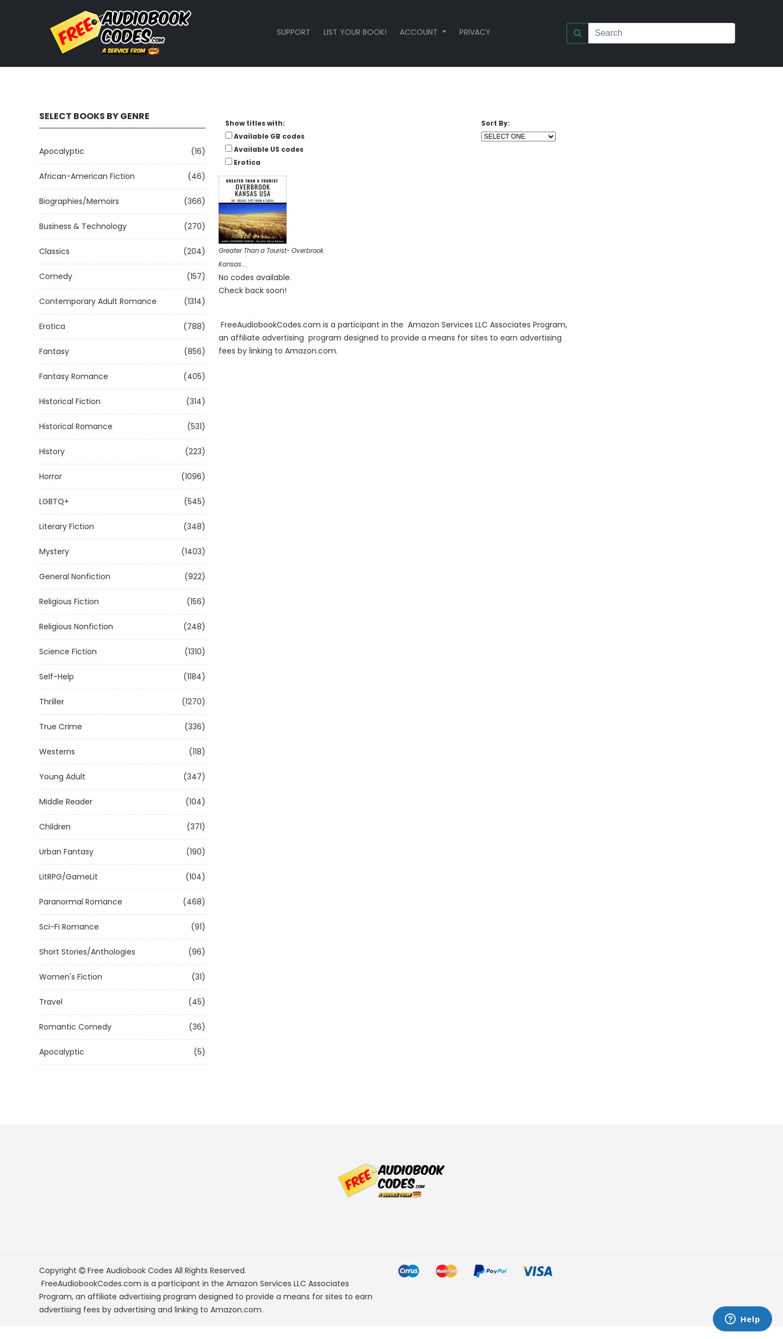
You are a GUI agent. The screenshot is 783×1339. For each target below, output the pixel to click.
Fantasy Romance (73, 376)
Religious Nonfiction (76, 626)
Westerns (57, 751)
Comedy (55, 276)
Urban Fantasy (66, 851)
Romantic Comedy (75, 1026)
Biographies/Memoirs (79, 201)
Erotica (52, 326)
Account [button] (420, 32)
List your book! (355, 32)
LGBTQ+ (54, 501)
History (52, 451)
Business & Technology (83, 226)
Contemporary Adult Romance (98, 301)
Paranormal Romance (80, 901)
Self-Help (56, 676)
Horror (50, 476)
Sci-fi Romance (69, 926)
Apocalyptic (61, 151)
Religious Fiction (69, 601)
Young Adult (62, 776)
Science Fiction (68, 651)
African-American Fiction (87, 176)
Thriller (51, 701)
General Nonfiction (74, 576)
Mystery (54, 551)
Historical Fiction (70, 401)
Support (293, 32)
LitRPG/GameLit (68, 876)
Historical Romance (76, 426)
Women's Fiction (70, 976)
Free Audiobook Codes (130, 1270)
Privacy (474, 32)
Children (55, 826)
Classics (54, 251)
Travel (51, 1001)
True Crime (60, 726)
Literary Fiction (66, 526)
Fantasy (54, 351)
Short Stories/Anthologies (87, 951)
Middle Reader (65, 801)
